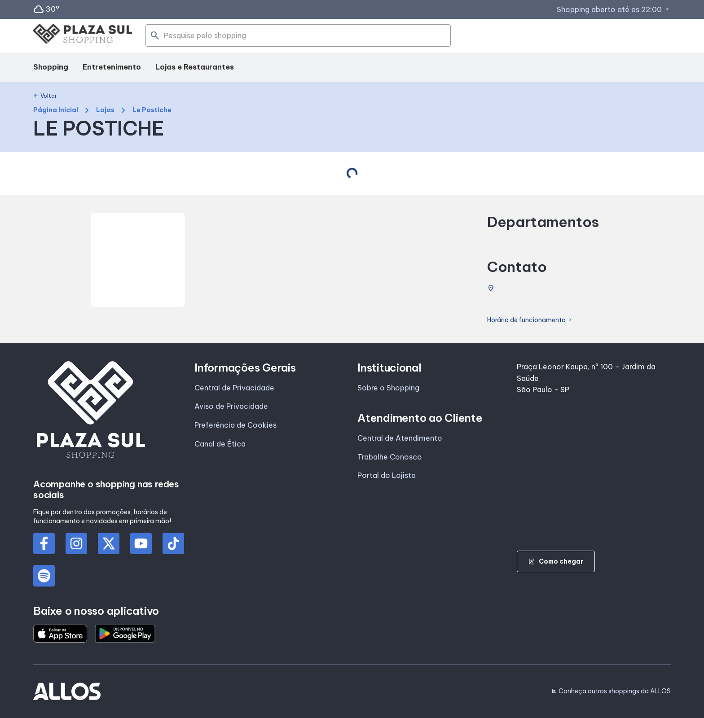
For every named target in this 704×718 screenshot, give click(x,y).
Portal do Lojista (386, 475)
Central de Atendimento (399, 437)
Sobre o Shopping (388, 387)
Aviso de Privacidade (231, 406)
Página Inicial (55, 110)
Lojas (105, 110)
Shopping (50, 66)
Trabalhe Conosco (389, 456)
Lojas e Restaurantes (194, 66)
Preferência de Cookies (235, 424)
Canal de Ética (220, 443)
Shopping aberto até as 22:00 (614, 9)
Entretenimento (112, 66)
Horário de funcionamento (530, 320)
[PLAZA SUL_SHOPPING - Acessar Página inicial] (82, 35)
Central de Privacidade (234, 387)
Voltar (45, 96)
